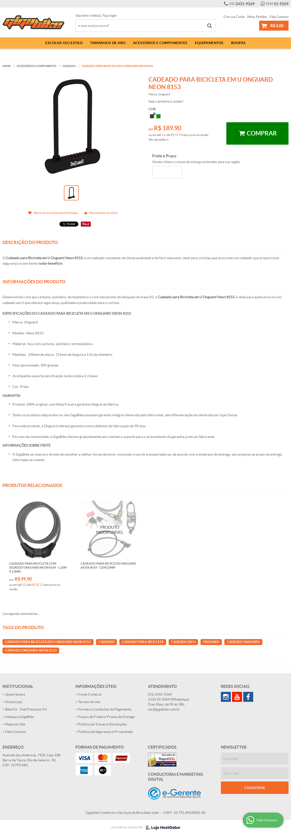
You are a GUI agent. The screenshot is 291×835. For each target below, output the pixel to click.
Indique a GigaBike (19, 717)
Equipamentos (209, 43)
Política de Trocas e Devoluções (102, 724)
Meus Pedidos (257, 17)
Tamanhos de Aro (108, 43)
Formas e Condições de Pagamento (105, 709)
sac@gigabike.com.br (164, 709)
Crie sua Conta (234, 17)
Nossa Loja (13, 702)
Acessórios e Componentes (160, 43)
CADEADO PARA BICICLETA (143, 642)
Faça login (109, 15)
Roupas (238, 43)
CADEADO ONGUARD (243, 642)
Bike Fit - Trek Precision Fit (26, 709)
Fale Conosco (279, 17)
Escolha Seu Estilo (64, 43)
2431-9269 (242, 3)
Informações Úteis (95, 686)
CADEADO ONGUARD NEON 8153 (31, 650)
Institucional (17, 686)
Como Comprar (90, 694)
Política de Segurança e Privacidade (105, 732)
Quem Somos (15, 694)
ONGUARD (211, 642)
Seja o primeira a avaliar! (166, 101)
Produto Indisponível (110, 530)
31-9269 (277, 3)
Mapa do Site (15, 724)
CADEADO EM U (183, 642)
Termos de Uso (89, 702)
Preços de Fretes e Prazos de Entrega (106, 717)
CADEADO (106, 642)
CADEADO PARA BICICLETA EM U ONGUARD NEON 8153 (48, 642)
